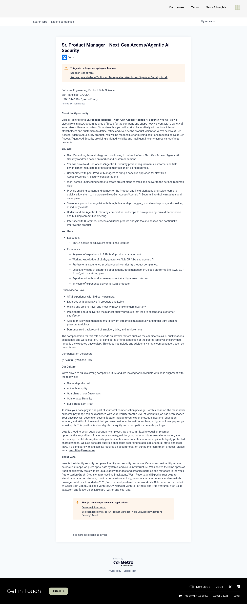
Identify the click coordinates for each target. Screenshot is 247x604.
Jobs (219, 587)
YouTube (124, 489)
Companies (176, 9)
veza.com (67, 489)
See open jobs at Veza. (82, 73)
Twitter (109, 489)
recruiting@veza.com (82, 450)
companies (64, 21)
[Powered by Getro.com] (123, 562)
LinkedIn (99, 489)
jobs (41, 21)
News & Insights (216, 9)
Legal (237, 595)
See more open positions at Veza (90, 534)
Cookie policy (130, 571)
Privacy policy (115, 571)
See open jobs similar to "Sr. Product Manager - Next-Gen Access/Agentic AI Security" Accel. (119, 77)
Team (195, 9)
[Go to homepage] (18, 9)
